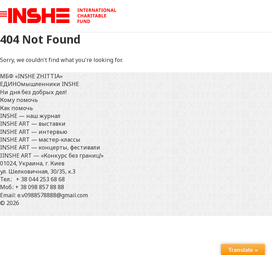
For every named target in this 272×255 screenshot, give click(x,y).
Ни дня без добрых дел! (33, 92)
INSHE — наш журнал (30, 116)
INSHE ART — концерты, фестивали (50, 147)
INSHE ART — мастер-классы (40, 139)
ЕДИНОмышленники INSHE (39, 84)
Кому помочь (19, 100)
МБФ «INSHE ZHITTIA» (31, 76)
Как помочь (16, 108)
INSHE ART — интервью (33, 132)
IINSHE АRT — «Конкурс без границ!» (52, 155)
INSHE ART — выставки (33, 124)
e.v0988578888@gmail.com (52, 195)
